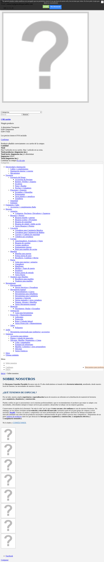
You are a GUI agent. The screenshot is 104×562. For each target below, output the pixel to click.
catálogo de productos (14, 416)
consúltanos (19, 422)
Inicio (3, 373)
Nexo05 (12, 412)
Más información (55, 6)
